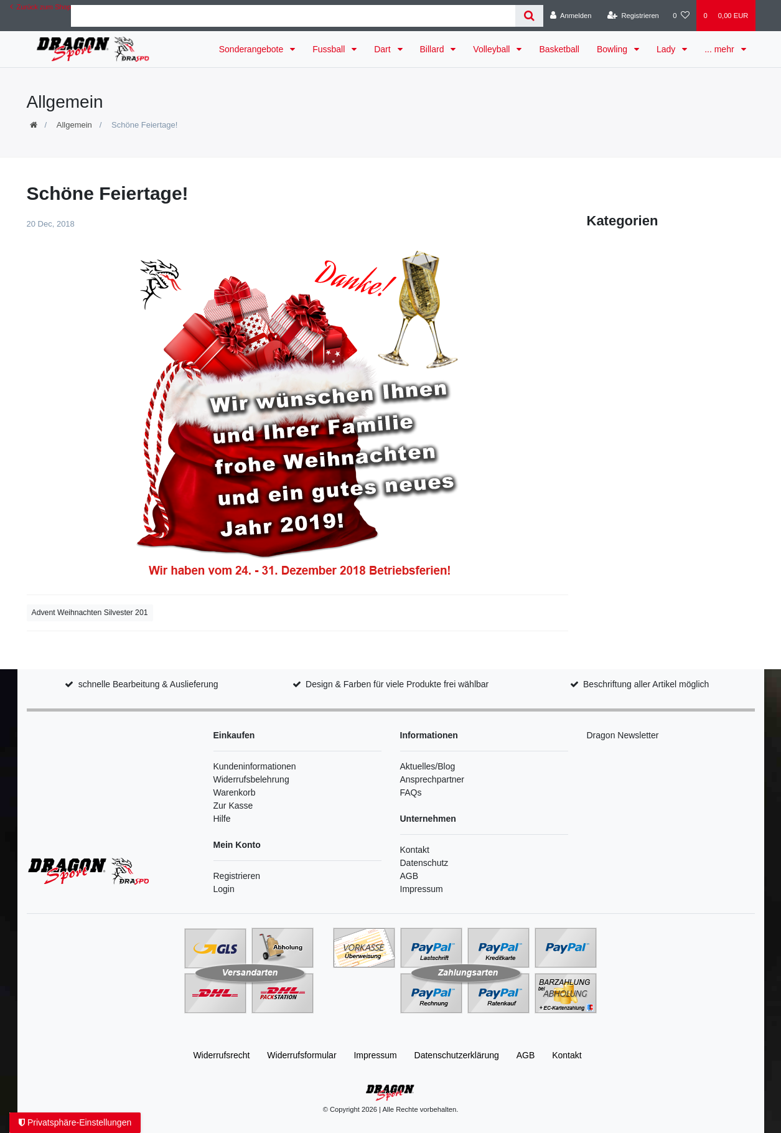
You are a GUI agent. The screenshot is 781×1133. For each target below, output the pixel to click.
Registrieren (236, 876)
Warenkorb (234, 792)
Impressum (421, 889)
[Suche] (529, 16)
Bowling (613, 49)
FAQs (411, 792)
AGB (409, 876)
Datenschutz (424, 863)
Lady (667, 49)
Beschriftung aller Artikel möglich (646, 684)
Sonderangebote (252, 49)
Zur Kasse (233, 806)
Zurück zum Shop (41, 7)
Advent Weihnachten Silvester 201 (90, 612)
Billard (433, 49)
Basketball (559, 49)
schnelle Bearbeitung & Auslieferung (148, 684)
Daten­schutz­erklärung (456, 1055)
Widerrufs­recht (221, 1055)
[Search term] (293, 16)
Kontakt (414, 850)
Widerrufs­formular (301, 1055)
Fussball (329, 49)
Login (224, 889)
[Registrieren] (633, 15)
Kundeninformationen (254, 766)
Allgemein (74, 124)
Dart (383, 49)
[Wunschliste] (681, 15)
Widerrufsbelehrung (251, 779)
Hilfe (222, 819)
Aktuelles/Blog (428, 766)
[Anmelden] (571, 15)
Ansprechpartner (432, 779)
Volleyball (492, 49)
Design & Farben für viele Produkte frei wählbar (397, 684)
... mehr (720, 49)
